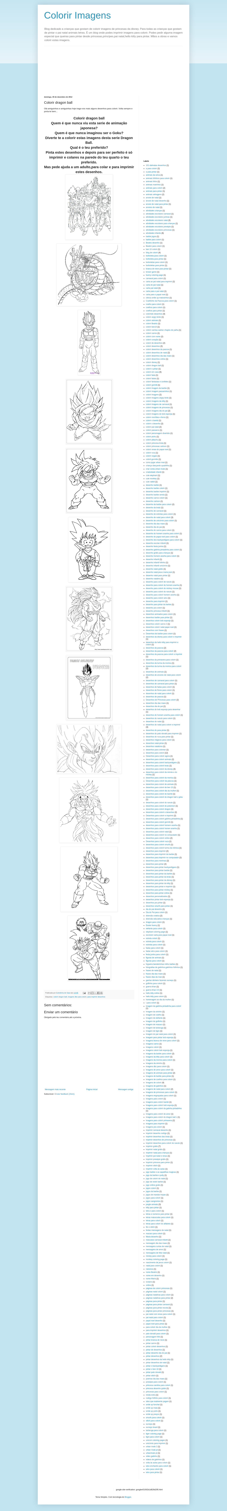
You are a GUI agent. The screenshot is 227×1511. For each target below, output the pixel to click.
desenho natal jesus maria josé (159, 572)
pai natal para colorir (154, 1317)
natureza (149, 1269)
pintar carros (151, 1343)
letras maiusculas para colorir (158, 1217)
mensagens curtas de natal (157, 1246)
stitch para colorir (153, 1421)
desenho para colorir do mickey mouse (162, 588)
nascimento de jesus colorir (157, 1262)
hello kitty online (152, 993)
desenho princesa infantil (156, 611)
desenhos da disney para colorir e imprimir (164, 637)
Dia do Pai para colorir (155, 912)
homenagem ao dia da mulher (158, 1000)
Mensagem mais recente (55, 1089)
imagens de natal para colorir (158, 1089)
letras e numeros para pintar (158, 1214)
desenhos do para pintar (156, 730)
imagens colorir (152, 1047)
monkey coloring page (155, 1259)
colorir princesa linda (154, 443)
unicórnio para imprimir (155, 1443)
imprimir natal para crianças (157, 1153)
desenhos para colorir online (158, 838)
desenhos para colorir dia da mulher (161, 791)
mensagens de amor (154, 1249)
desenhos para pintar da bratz (158, 877)
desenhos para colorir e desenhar (160, 812)
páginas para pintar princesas (158, 1311)
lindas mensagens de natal (157, 1230)
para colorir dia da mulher (156, 1327)
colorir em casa (152, 372)
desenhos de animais (155, 672)
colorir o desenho (153, 424)
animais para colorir (154, 188)
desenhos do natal (153, 721)
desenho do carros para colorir (159, 530)
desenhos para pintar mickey (158, 890)
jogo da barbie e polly (155, 1175)
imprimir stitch (152, 1165)
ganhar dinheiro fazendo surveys (159, 980)
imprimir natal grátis (154, 1149)
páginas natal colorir (154, 1292)
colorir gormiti (151, 385)
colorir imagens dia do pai (156, 411)
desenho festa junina (154, 546)
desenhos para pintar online (157, 893)
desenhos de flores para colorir (159, 690)
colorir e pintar (152, 369)
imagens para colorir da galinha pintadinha (164, 1108)
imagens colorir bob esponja (158, 1050)
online (148, 1285)
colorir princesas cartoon (156, 446)
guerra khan (151, 987)
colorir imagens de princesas (158, 407)
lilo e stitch (150, 1227)
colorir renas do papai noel (157, 449)
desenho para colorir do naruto (159, 592)
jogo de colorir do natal (155, 1178)
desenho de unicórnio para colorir (160, 520)
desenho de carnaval (154, 511)
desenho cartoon (153, 501)
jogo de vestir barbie (154, 1182)
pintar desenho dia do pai (156, 1353)
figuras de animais (153, 958)
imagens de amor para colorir (158, 1070)
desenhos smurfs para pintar (158, 906)
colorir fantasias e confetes (157, 382)
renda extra (150, 1395)
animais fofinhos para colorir (158, 178)
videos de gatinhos (154, 1459)
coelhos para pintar (154, 311)
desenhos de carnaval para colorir (160, 680)
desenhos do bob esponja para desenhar (163, 709)
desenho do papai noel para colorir (160, 537)
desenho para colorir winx (156, 598)
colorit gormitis (152, 459)
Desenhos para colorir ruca (157, 841)
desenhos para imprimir (156, 851)
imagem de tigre (152, 1031)
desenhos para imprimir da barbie (160, 854)
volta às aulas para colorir (156, 1463)
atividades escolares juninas (158, 217)
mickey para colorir (154, 1256)
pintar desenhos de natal (156, 1362)
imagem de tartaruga (154, 1028)
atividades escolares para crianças (160, 223)
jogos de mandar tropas (156, 1195)
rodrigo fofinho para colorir (157, 1398)
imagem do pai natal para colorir (159, 1034)
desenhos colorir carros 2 (156, 624)
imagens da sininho (154, 1063)
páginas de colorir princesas (157, 1288)
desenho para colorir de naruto (159, 582)
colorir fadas (151, 378)
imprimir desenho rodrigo (156, 1133)
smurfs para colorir (153, 1417)
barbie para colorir (153, 240)
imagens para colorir (154, 1099)
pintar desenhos (152, 1356)
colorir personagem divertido (158, 433)
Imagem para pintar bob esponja (159, 1037)
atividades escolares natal (157, 220)
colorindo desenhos (154, 314)
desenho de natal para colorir (158, 517)
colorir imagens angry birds (157, 398)
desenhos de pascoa (154, 697)
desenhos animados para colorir (159, 614)
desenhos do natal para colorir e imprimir (163, 725)
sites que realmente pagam (157, 1401)
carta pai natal (152, 288)
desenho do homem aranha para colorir (162, 533)
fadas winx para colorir (155, 951)
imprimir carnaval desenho (157, 1130)
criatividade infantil (153, 472)
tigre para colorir (153, 1437)
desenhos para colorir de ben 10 (159, 787)
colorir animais (152, 320)
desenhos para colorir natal (157, 832)
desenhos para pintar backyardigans (161, 867)
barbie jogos (151, 236)
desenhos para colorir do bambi (159, 794)
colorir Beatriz (151, 323)
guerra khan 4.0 (152, 990)
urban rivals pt (152, 1450)
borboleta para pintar (154, 259)
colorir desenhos (153, 346)
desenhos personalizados (156, 896)
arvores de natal (152, 207)
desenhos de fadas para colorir (159, 687)
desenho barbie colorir (155, 488)
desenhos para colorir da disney (159, 769)
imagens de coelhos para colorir (159, 1079)
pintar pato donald (153, 1372)
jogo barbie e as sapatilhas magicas (161, 1172)
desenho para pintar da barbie (158, 604)
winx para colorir (153, 1469)
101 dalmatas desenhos (156, 165)
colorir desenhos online (155, 359)
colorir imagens (152, 395)
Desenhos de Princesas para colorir (161, 700)
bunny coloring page (154, 275)
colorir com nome (153, 336)
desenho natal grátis (154, 569)
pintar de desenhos (154, 1350)
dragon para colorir (154, 922)
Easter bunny (151, 925)
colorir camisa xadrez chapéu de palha (162, 330)
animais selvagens (153, 194)
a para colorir (151, 168)
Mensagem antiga (125, 1089)
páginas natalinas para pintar (158, 1298)
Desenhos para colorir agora (158, 756)
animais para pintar (154, 191)
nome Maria (151, 1279)
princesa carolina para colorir (158, 1385)
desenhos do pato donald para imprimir (162, 733)
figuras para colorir (153, 961)
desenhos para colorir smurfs (158, 844)
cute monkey (151, 478)
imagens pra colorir (154, 1127)
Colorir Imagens (77, 15)
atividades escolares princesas (159, 230)
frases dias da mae (154, 977)
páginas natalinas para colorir (158, 1295)
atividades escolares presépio (158, 227)
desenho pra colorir (154, 608)
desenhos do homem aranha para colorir (163, 715)
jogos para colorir (153, 1198)
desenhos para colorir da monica (159, 778)
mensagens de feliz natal (156, 1253)
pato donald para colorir (156, 1334)
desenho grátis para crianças (158, 553)
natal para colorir (153, 1266)
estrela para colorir (153, 941)
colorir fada (150, 375)
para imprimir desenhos (96, 997)
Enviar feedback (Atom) (64, 1094)
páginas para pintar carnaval (158, 1304)
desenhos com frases (155, 630)
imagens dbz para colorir (77, 997)
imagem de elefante (154, 1018)
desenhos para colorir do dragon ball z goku (164, 797)
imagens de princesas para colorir (160, 1092)
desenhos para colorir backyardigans (161, 762)
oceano (149, 1282)
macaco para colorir (154, 1233)
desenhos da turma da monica (158, 663)
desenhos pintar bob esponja (158, 899)
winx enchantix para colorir (157, 1466)
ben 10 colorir (151, 249)
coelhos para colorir (154, 307)
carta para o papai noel (155, 294)
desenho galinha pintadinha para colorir (162, 550)
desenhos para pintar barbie (157, 870)
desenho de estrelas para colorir (159, 514)
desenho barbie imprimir (156, 491)
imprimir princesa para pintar (158, 1162)
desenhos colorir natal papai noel (160, 627)
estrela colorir (151, 938)
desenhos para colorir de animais (160, 784)
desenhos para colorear (156, 750)
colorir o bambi (152, 420)
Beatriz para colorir (154, 246)
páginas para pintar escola (157, 1308)
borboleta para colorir (155, 256)
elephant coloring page (155, 932)
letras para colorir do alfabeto (158, 1224)
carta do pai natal (153, 285)
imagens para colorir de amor (158, 1114)
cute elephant (151, 475)
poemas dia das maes (155, 1379)
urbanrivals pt (151, 1453)
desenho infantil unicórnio (156, 566)
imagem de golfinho (154, 1021)
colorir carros (151, 333)
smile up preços (152, 1414)
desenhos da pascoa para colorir (159, 651)
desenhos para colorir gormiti (158, 822)
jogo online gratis (153, 1185)
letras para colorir (153, 1220)
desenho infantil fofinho (155, 562)
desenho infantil (152, 559)
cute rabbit (150, 482)
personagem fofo (153, 1337)
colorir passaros (152, 430)
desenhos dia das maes (156, 703)
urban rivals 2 (151, 1446)
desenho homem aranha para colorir (161, 556)
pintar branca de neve (155, 1340)
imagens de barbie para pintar (158, 1076)
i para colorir (151, 1003)
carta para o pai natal (155, 291)
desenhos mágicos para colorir (159, 740)
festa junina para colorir (156, 954)
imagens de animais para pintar (159, 1073)
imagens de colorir (153, 1083)
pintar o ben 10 (152, 1369)
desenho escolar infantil (156, 543)
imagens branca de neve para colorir (161, 1041)
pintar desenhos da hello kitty (158, 1359)
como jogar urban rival (155, 462)
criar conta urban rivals (155, 469)
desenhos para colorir (155, 753)
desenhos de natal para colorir (158, 693)
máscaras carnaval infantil (157, 1240)
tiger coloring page (153, 1434)
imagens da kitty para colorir (158, 1057)
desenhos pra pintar (154, 903)
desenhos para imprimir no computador (162, 857)
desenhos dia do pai (154, 706)
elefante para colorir (154, 928)
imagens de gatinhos (154, 1086)
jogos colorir (151, 1188)
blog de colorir (152, 252)
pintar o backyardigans (155, 1366)
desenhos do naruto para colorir (159, 718)
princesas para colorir (155, 1392)
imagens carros (152, 1044)
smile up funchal (153, 1404)
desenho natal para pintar (156, 575)
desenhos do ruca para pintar (158, 737)
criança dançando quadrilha (157, 465)
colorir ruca (150, 453)
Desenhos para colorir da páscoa (160, 781)
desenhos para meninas (156, 861)
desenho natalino (153, 579)
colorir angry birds (153, 317)
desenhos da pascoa (154, 648)
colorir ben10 (151, 327)
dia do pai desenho (154, 909)
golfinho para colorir (154, 983)
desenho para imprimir (155, 601)
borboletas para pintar (155, 265)
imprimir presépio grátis (156, 1159)
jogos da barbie (152, 1191)
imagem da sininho (154, 1012)
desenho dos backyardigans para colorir (162, 540)
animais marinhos (153, 185)
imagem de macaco (154, 1024)
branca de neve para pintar (157, 269)
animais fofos (151, 181)
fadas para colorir (153, 948)
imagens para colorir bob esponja (160, 1105)
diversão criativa (153, 916)
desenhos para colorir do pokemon (160, 806)
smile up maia (152, 1408)
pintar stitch (150, 1375)
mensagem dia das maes (156, 1243)
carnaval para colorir (154, 278)
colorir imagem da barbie (156, 388)
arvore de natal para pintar (157, 204)
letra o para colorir (153, 1211)
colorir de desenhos (154, 343)
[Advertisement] (70, 68)
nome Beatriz (151, 1272)
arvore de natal (152, 198)
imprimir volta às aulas (155, 1169)
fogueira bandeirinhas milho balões (160, 964)
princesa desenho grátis (156, 1388)
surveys (149, 1424)
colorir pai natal (152, 427)
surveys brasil (151, 1427)
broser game (151, 272)
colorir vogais (151, 456)
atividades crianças (154, 211)
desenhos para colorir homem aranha (161, 825)
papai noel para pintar (155, 1324)
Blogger (128, 1497)
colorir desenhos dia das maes (159, 356)
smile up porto (152, 1411)
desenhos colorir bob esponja (158, 621)
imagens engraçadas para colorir (159, 1095)
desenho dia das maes (155, 524)
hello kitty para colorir (155, 996)
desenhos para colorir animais (158, 759)
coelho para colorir (153, 304)
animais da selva (153, 175)
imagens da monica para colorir (159, 1060)
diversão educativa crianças (157, 919)
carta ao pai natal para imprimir (159, 281)
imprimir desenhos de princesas (159, 1140)
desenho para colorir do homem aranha (162, 585)
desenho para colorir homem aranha (161, 595)
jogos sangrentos (153, 1201)
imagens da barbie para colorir (158, 1054)
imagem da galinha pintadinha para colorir (163, 1006)
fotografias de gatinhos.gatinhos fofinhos (163, 967)
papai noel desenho (154, 1321)
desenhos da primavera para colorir (161, 660)
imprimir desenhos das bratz (158, 1137)
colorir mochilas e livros (156, 417)
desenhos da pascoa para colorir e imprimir (164, 654)
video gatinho (151, 1456)
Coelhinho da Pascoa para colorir (160, 301)
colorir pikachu (152, 440)
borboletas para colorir (155, 262)
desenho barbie (152, 485)
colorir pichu (151, 437)
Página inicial (92, 1089)
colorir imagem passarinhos (157, 391)
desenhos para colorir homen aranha (161, 828)
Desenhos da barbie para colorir (159, 634)
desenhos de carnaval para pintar (160, 684)
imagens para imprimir (155, 1124)
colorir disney (151, 362)
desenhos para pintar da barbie (159, 874)
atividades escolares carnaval (158, 214)
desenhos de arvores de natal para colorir (163, 675)
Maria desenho (152, 1237)
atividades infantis (153, 233)
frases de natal (152, 970)
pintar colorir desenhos (155, 1346)
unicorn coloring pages (155, 1440)
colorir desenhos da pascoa (157, 349)
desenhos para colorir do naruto (159, 803)
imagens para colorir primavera (159, 1120)
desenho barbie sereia (155, 495)
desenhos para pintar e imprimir (159, 886)
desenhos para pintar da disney (159, 880)
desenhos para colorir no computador (161, 835)
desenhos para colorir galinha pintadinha (163, 819)
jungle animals (152, 1204)
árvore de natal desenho (156, 201)
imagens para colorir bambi (157, 1102)
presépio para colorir (154, 1382)
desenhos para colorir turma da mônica (162, 848)
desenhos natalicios (154, 746)
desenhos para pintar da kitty (158, 883)
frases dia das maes (154, 974)
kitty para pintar (152, 1207)
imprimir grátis (152, 1146)
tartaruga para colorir (154, 1430)
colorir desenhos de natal (156, 353)
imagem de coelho (153, 1015)
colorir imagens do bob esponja (159, 414)
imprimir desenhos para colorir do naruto (163, 1143)
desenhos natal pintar (155, 743)
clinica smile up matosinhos (157, 298)
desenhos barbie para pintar (157, 617)
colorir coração (152, 340)
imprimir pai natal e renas (156, 1156)
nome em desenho (153, 1275)
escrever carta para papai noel (158, 935)
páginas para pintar (154, 1301)
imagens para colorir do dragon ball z (161, 1117)
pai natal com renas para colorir (159, 1314)
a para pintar (151, 172)
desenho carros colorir (155, 498)
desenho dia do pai (154, 527)
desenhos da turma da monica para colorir (163, 666)
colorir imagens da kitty (155, 401)
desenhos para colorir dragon (158, 809)
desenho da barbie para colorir (159, 504)
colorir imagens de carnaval (157, 404)
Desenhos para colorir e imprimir (159, 815)
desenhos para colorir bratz (157, 766)
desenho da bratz (153, 507)
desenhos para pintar (155, 864)
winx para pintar (152, 1472)
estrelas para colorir (154, 945)
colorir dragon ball (60, 997)
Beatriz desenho (153, 243)
